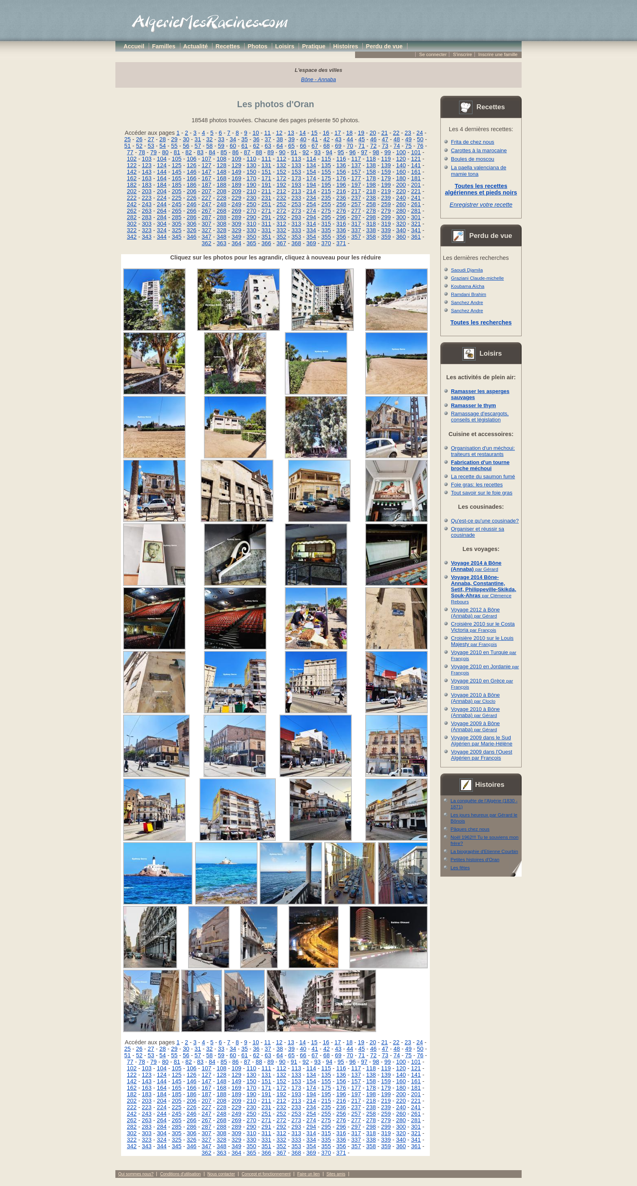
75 (408, 146)
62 (256, 146)
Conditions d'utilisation (180, 1174)
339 (386, 230)
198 (371, 184)
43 (338, 139)
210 (251, 191)
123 (147, 165)
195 (326, 184)
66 (303, 146)
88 (259, 152)
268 (221, 210)
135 (326, 165)
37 (268, 139)
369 (311, 243)
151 (266, 172)
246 (192, 204)
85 (224, 152)
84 (212, 152)
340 (401, 230)
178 (371, 178)
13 (291, 133)
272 (281, 210)
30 (186, 139)
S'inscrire (462, 54)
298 (371, 217)
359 (386, 236)
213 (296, 191)
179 (386, 178)
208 (221, 191)
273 (296, 210)
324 (162, 230)
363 (221, 243)
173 (296, 178)
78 (142, 152)
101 (416, 152)
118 (371, 159)
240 (401, 197)
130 (251, 165)
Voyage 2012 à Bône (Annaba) (475, 613)
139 (386, 165)
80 (165, 152)
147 (206, 172)
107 (206, 159)
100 (401, 152)
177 (356, 178)
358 (371, 236)
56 (186, 146)
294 (311, 217)
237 (356, 197)
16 (326, 133)
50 (420, 139)
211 (266, 191)
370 (326, 243)
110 (251, 159)
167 (206, 178)
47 (385, 139)
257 (356, 204)
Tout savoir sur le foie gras (481, 493)
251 (266, 204)
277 (356, 210)
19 (361, 133)
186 (192, 184)
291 (266, 217)
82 (188, 152)
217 (356, 191)
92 (305, 152)
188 (221, 184)
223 (147, 197)
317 (356, 223)
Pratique (313, 46)
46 (373, 139)
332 (281, 230)
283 (147, 217)
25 (127, 139)
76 (420, 146)
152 (281, 172)
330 (251, 230)
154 (311, 172)
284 (162, 217)
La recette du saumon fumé (483, 476)
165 (177, 178)
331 (266, 230)
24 (419, 133)
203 (147, 191)
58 (209, 146)
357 (356, 236)
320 (401, 223)
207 (206, 191)
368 (296, 243)
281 (416, 210)
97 (364, 152)
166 (192, 178)
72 (373, 146)
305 (177, 223)
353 (296, 236)
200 (401, 184)
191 (266, 184)
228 (221, 197)
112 (281, 159)
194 (311, 184)
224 (162, 197)
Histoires (345, 46)
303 (147, 223)
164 (162, 178)
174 (311, 178)
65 (291, 146)
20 (373, 133)
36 (256, 139)
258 (371, 204)
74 (397, 146)
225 (177, 197)
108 (221, 159)
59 (221, 146)
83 (200, 152)
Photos (258, 46)
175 (326, 178)
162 (131, 178)
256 (341, 204)
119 (386, 159)
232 (281, 197)
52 (139, 146)
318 (371, 223)
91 (294, 152)
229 (236, 197)
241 (416, 197)
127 (206, 165)
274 (311, 210)
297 (356, 217)
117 (356, 159)
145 (177, 172)
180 (401, 178)
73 (385, 146)
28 (162, 139)
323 (147, 230)
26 (139, 139)
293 (296, 217)
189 (236, 184)
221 (416, 191)
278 (371, 210)
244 (162, 204)
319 (386, 223)
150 (251, 172)
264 (162, 210)
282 (131, 217)
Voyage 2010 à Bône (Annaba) (475, 698)
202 (131, 191)
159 (386, 172)
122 (131, 165)
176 (341, 178)
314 (311, 223)
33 (221, 139)
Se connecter (433, 54)
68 (326, 146)
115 (326, 159)
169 (236, 178)
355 (326, 236)
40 (303, 139)
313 (296, 223)
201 (416, 184)
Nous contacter (221, 1174)
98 (376, 152)
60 (233, 146)
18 (349, 133)
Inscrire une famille (498, 54)
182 (131, 184)
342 (131, 236)
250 (251, 204)
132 (281, 165)
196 (341, 184)
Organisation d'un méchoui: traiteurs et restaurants (483, 451)
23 (408, 133)
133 (296, 165)
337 (356, 230)
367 (281, 243)
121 (416, 159)
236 (341, 197)
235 (326, 197)
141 (416, 165)
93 (317, 152)
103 (147, 159)
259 (386, 204)
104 (162, 159)
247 (206, 204)
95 (341, 152)
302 (131, 223)
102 (131, 159)
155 (326, 172)
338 (371, 230)
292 (281, 217)
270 (251, 210)
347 (206, 236)
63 (268, 146)
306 (192, 223)
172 (281, 178)
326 (192, 230)
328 (221, 230)
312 (281, 223)
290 (251, 217)
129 (236, 165)
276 (341, 210)
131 (266, 165)
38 (279, 139)
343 (147, 236)
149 (236, 172)
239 (386, 197)
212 (281, 191)
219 (386, 191)
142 (131, 172)
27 (150, 139)
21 (384, 133)
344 (162, 236)
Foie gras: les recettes (477, 485)
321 (416, 223)
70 (350, 146)
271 (266, 210)
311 (266, 223)
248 (221, 204)
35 (244, 139)
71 (361, 146)
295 (326, 217)
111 (266, 159)
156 (341, 172)
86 (235, 152)
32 (209, 139)
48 (397, 139)
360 (401, 236)
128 (221, 165)
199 (386, 184)
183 (147, 184)
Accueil (134, 46)
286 (192, 217)
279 (386, 210)
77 (130, 152)
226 (192, 197)
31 (198, 139)
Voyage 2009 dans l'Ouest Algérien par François (481, 755)
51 (127, 146)
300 (401, 217)
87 (247, 152)
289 (236, 217)
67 (315, 146)
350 (251, 236)
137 (356, 165)
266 (192, 210)
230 (251, 197)
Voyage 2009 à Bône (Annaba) (475, 726)
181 (416, 178)
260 (401, 204)
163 (147, 178)
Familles (164, 46)
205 (177, 191)
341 (416, 230)
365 (251, 243)
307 (206, 223)
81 (176, 152)
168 (221, 178)
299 (386, 217)
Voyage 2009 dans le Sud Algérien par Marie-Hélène (481, 740)
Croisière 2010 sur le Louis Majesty (482, 641)
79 (153, 152)
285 (177, 217)
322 (131, 230)
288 (221, 217)
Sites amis (335, 1174)
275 (326, 210)
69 (338, 146)
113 (296, 159)
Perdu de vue (384, 46)
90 (282, 152)
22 (396, 133)
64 (279, 146)
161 (416, 172)
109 (236, 159)
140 (401, 165)
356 (341, 236)
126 (192, 165)
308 (221, 223)
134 (311, 165)
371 (341, 243)
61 (244, 146)
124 (162, 165)
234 (311, 197)
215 (326, 191)
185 (177, 184)
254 (311, 204)
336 (341, 230)
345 (177, 236)
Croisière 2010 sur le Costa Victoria (483, 627)
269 (236, 210)
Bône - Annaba (318, 79)
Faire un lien (308, 1174)
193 (296, 184)
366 (266, 243)
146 (192, 172)
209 (236, 191)
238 (371, 197)
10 (256, 133)
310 (251, 223)
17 (337, 133)
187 (206, 184)
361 (416, 236)
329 (236, 230)
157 (356, 172)
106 (192, 159)
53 (150, 146)
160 (401, 172)
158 (371, 172)
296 (341, 217)
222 (131, 197)
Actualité (195, 46)
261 (416, 204)
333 (296, 230)
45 (361, 139)
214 (311, 191)
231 (266, 197)
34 (233, 139)
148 (221, 172)
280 (401, 210)
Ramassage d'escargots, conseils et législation (480, 416)
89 (270, 152)
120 (401, 159)
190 (251, 184)
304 (162, 223)
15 (314, 133)
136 (341, 165)
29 (174, 139)
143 (147, 172)
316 (341, 223)
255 (326, 204)
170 (251, 178)
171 (266, 178)
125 (177, 165)
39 (291, 139)
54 (162, 146)
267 (206, 210)
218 (371, 191)
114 (311, 159)
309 (236, 223)
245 (177, 204)
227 (206, 197)
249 (236, 204)
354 (311, 236)
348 (221, 236)
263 (147, 210)
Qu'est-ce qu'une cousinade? (485, 521)
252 (281, 204)
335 (326, 230)
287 (206, 217)
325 (177, 230)
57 (198, 146)
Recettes (228, 46)
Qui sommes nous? (136, 1174)
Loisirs (284, 46)
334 (311, 230)
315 (326, 223)
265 (177, 210)
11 (267, 133)
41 (315, 139)
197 (356, 184)
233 (296, 197)
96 (352, 152)
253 (296, 204)
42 (326, 139)
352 (281, 236)
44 (350, 139)
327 (206, 230)
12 (279, 133)
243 (147, 204)
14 (302, 133)
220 (401, 191)
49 (408, 139)
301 (416, 217)
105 (177, 159)
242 (131, 204)
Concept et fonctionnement (266, 1174)
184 (162, 184)
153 (296, 172)
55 (174, 146)
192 (281, 184)
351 (266, 236)
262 (131, 210)
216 (341, 191)
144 (162, 172)
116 (341, 159)
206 (192, 191)
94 (329, 152)
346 (192, 236)
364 (236, 243)
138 (371, 165)
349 (236, 236)
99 (387, 152)
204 (162, 191)
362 (206, 243)
